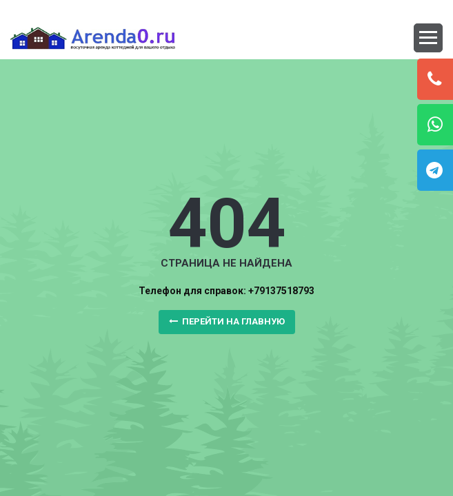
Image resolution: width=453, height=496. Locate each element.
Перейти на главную (227, 321)
